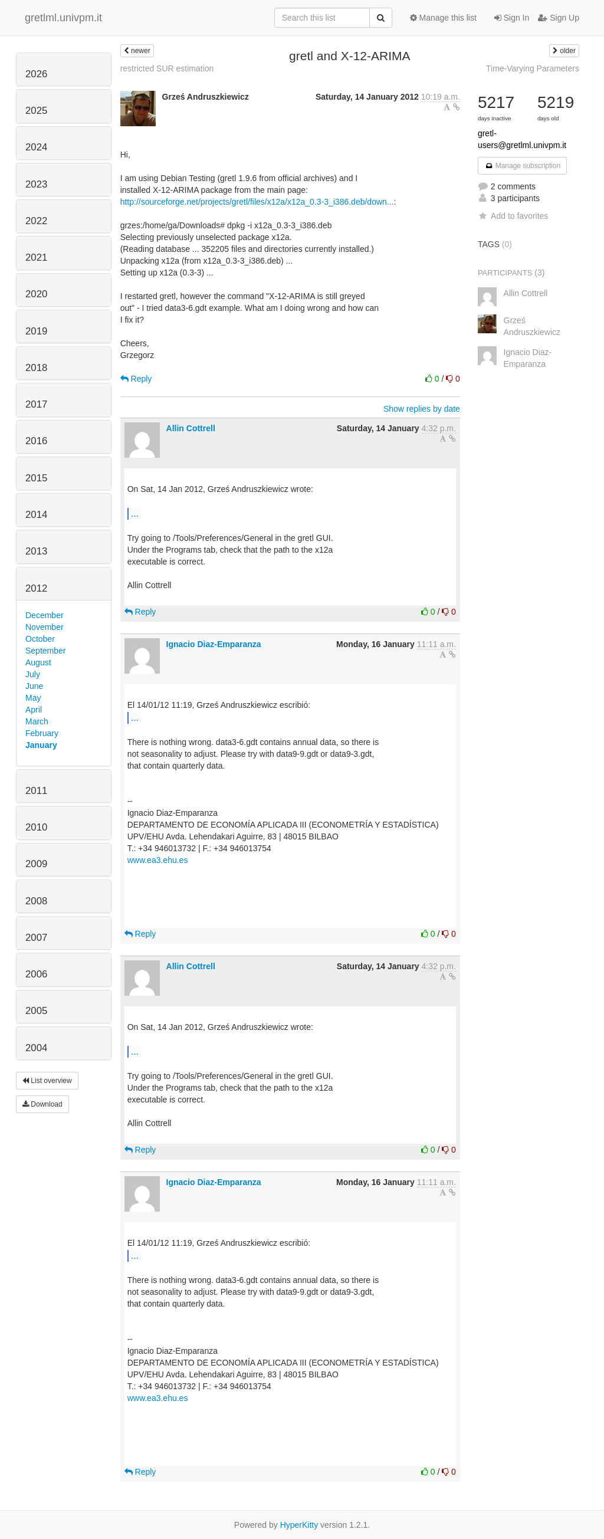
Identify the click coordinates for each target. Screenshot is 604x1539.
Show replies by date (421, 409)
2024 (36, 147)
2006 (36, 974)
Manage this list (443, 17)
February (41, 733)
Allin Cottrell (190, 428)
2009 (36, 863)
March (36, 721)
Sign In (511, 17)
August (38, 662)
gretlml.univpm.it (63, 18)
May (33, 698)
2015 (36, 478)
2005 (36, 1010)
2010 (36, 827)
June (34, 686)
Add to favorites (513, 216)
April (33, 709)
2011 (36, 790)
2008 (36, 901)
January (41, 745)
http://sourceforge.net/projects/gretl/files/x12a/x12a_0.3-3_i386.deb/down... (257, 201)
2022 (36, 221)
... (135, 513)
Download (42, 1104)
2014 (36, 514)
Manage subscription (522, 166)
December (44, 615)
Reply (136, 378)
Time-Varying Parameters (532, 68)
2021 (36, 257)
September (45, 650)
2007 (36, 937)
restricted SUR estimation (167, 68)
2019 (36, 331)
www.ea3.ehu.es (157, 860)
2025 (36, 110)
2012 (36, 588)
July (32, 674)
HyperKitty (299, 1525)
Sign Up (558, 17)
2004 (36, 1048)
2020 (36, 294)
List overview (47, 1081)
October (40, 639)
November (44, 627)
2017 (36, 404)
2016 (36, 441)
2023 (36, 184)
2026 (36, 74)
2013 (36, 551)
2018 (36, 367)
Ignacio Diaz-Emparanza (213, 644)
